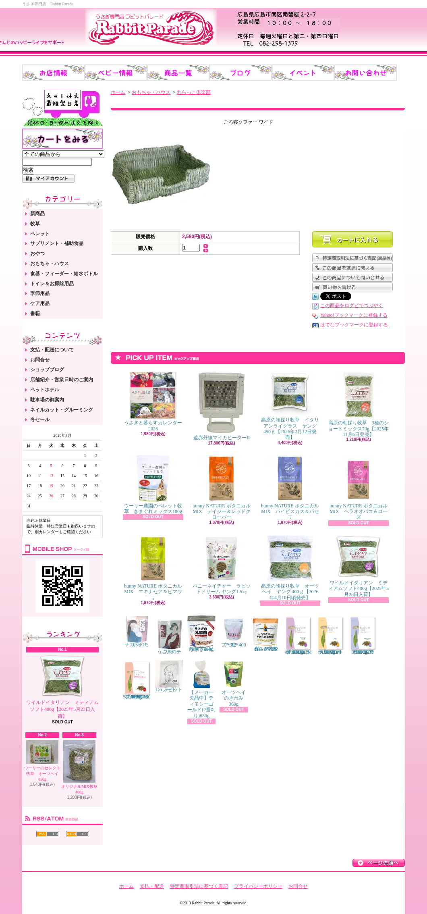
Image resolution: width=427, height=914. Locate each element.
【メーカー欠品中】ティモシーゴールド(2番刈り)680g (201, 689)
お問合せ (40, 360)
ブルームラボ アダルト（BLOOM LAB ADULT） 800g (330, 635)
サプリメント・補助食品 (56, 243)
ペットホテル (44, 390)
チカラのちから (137, 631)
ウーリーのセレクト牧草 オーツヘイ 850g (43, 760)
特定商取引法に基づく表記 (199, 886)
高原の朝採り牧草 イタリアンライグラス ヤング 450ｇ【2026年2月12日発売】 (290, 406)
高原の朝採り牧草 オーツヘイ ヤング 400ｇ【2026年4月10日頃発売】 (290, 567)
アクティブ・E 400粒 (234, 631)
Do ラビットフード (169, 676)
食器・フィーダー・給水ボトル (64, 273)
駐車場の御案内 (47, 400)
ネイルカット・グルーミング (61, 410)
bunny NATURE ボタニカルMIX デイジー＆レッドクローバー (221, 487)
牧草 (35, 223)
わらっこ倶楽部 (194, 92)
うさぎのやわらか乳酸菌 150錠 (266, 633)
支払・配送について (52, 350)
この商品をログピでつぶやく (351, 305)
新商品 (37, 213)
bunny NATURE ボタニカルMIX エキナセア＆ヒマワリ (153, 567)
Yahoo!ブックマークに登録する (354, 315)
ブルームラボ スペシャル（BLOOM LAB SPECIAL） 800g (298, 635)
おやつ (37, 253)
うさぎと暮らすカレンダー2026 (153, 401)
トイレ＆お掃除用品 (52, 284)
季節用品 (40, 293)
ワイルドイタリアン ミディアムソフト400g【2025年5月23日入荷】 (62, 686)
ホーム (118, 92)
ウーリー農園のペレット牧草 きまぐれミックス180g (153, 484)
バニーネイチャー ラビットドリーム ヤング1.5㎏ (222, 564)
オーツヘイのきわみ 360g (234, 683)
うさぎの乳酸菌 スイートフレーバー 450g (201, 633)
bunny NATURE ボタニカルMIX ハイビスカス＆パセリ (290, 487)
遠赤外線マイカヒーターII (221, 406)
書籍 (35, 313)
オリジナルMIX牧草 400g (79, 767)
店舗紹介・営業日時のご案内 (61, 379)
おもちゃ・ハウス (49, 263)
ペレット (40, 234)
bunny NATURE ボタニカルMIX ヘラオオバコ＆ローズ (358, 487)
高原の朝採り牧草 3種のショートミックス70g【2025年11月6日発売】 (358, 404)
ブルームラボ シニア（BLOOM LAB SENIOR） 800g (362, 635)
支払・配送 (152, 886)
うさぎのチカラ (169, 635)
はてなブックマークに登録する (354, 325)
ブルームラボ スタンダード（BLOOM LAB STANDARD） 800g (138, 680)
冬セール (40, 419)
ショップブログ (47, 369)
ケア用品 (40, 303)
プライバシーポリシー (258, 886)
